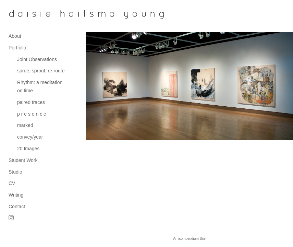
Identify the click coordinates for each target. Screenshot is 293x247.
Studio (15, 172)
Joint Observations (37, 59)
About (15, 36)
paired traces (31, 102)
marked (25, 125)
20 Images (28, 148)
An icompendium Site (189, 238)
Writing (16, 195)
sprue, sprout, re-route (41, 70)
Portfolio (17, 47)
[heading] (26, 15)
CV (12, 183)
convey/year (30, 137)
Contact (17, 206)
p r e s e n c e (31, 114)
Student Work (23, 160)
